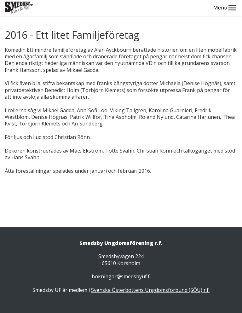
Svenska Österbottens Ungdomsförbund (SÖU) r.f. (150, 290)
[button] (232, 8)
